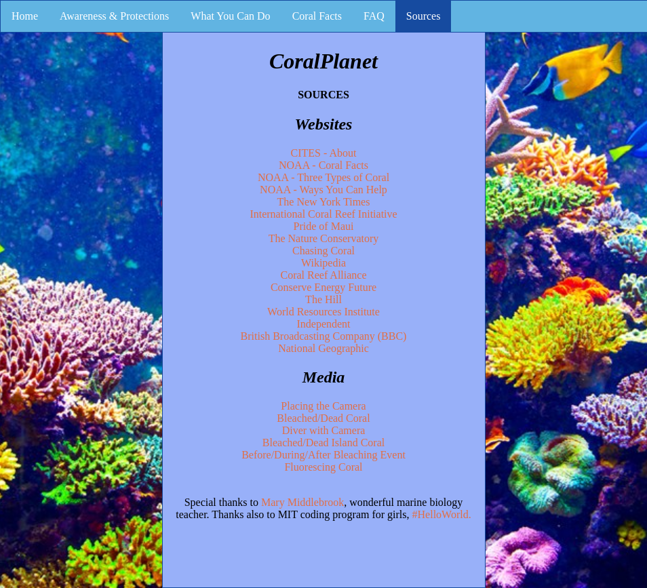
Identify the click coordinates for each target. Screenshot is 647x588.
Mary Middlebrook (302, 502)
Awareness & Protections (114, 16)
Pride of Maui (324, 226)
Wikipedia (323, 263)
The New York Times (323, 202)
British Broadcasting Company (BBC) (324, 336)
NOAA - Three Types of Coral (323, 177)
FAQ (374, 16)
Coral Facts (317, 16)
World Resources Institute (323, 311)
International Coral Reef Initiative (323, 214)
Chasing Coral (323, 250)
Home (25, 16)
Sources (423, 16)
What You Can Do (230, 16)
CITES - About (324, 153)
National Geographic (323, 348)
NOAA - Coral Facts (323, 165)
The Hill (323, 299)
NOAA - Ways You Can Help (323, 189)
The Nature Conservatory (324, 238)
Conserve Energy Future (323, 287)
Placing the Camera (323, 406)
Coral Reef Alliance (323, 275)
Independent (323, 324)
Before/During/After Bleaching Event (323, 454)
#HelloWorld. (441, 514)
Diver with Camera (324, 430)
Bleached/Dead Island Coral (323, 442)
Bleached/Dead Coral (323, 418)
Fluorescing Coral (323, 467)
